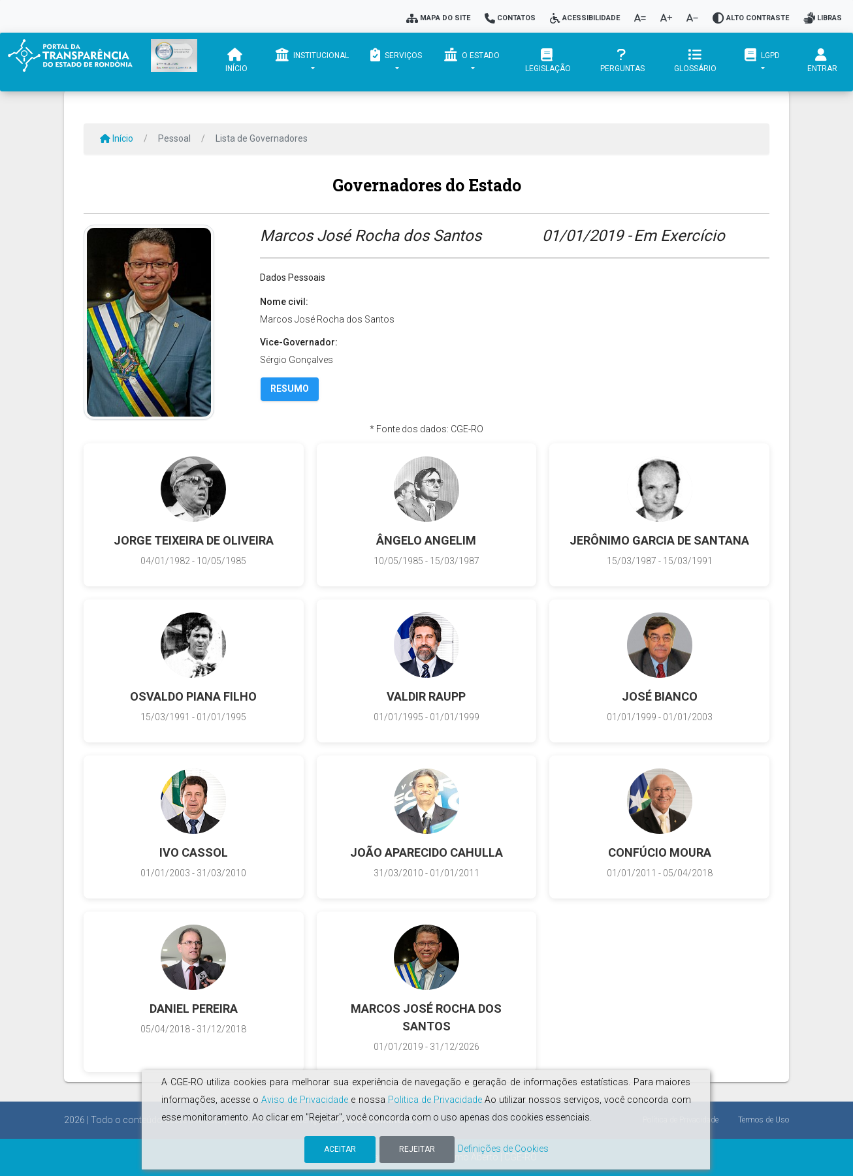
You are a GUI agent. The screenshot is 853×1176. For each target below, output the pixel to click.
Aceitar (340, 1149)
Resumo (289, 388)
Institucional (312, 54)
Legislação (548, 60)
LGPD (762, 54)
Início (236, 60)
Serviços (396, 54)
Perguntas (622, 60)
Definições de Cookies (503, 1148)
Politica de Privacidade (435, 1099)
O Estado (471, 54)
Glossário (696, 60)
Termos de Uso (763, 1119)
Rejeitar (417, 1149)
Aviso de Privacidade (304, 1099)
